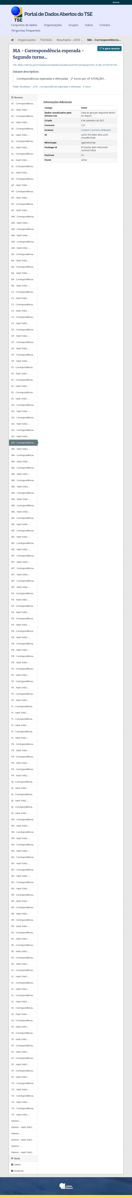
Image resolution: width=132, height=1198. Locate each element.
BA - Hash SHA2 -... (20, 260)
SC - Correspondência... (22, 970)
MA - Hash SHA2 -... (20, 448)
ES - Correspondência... (22, 367)
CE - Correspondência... (22, 291)
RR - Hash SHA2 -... (20, 901)
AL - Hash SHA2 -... (20, 147)
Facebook (17, 1170)
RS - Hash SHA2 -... (20, 938)
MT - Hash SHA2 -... (20, 561)
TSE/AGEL (46, 40)
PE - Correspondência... (22, 668)
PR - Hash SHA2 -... (20, 750)
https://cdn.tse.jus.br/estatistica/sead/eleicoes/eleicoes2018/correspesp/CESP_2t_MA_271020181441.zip (69, 64)
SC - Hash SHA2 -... (20, 976)
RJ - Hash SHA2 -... (20, 788)
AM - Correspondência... (23, 216)
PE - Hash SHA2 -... (20, 675)
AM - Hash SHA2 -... (20, 222)
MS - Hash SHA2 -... (20, 524)
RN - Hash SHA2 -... (20, 825)
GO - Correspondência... (23, 404)
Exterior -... (16, 1120)
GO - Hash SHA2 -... (20, 411)
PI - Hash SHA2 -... (20, 712)
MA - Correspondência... (104, 40)
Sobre (89, 25)
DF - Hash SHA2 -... (20, 335)
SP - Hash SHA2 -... (20, 1051)
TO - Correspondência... (22, 1083)
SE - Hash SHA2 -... (20, 1014)
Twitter (16, 1164)
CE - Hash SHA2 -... (20, 298)
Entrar (116, 2)
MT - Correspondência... (23, 555)
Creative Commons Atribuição (96, 130)
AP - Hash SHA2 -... (20, 185)
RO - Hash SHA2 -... (20, 863)
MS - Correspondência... (23, 518)
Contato (104, 25)
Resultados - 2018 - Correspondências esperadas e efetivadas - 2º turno (55, 86)
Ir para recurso (109, 48)
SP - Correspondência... (22, 1045)
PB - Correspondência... (22, 631)
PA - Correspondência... (22, 593)
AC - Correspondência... (22, 103)
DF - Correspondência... (22, 329)
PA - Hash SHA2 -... (20, 599)
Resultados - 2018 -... (70, 40)
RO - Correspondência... (22, 857)
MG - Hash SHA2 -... (21, 486)
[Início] (12, 40)
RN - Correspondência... (22, 819)
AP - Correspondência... (22, 178)
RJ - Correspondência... (22, 781)
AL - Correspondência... (22, 141)
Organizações (53, 25)
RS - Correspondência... (22, 932)
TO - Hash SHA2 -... (20, 1089)
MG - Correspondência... (23, 480)
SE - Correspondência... (22, 1007)
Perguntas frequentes (25, 30)
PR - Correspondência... (22, 744)
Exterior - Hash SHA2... (22, 1127)
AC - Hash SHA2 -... (20, 109)
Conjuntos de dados (24, 25)
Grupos (73, 25)
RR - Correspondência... (22, 894)
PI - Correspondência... (22, 706)
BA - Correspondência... (22, 254)
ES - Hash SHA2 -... (20, 373)
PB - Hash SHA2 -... (20, 637)
